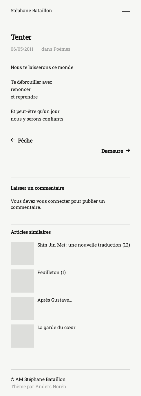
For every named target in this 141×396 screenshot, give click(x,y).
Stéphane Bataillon (31, 10)
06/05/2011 (22, 49)
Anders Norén (50, 386)
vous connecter (53, 201)
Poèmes (62, 49)
